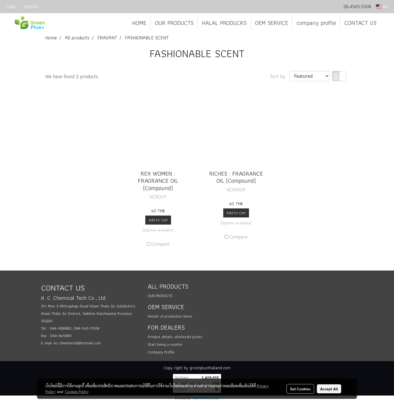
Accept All (329, 388)
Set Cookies (300, 388)
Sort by (279, 76)
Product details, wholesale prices (175, 337)
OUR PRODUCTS (174, 23)
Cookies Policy (76, 391)
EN (382, 6)
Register (31, 6)
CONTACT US (360, 23)
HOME (139, 23)
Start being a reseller (165, 344)
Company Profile (161, 352)
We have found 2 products (71, 76)
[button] (385, 23)
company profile (316, 23)
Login (11, 6)
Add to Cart (158, 220)
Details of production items (170, 316)
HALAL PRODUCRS (224, 23)
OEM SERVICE (271, 23)
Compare (160, 244)
